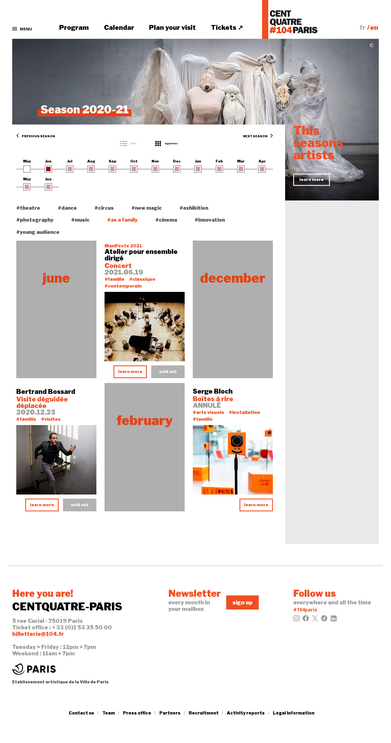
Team (108, 713)
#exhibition (193, 208)
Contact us (81, 713)
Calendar (119, 27)
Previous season (35, 136)
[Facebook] (305, 620)
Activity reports (246, 713)
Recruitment (204, 713)
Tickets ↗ (227, 27)
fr (362, 27)
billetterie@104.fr (38, 634)
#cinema (166, 220)
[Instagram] (296, 620)
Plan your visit (172, 27)
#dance (67, 208)
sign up (242, 602)
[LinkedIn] (333, 620)
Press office (137, 713)
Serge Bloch (213, 391)
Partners (170, 713)
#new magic (146, 208)
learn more (130, 371)
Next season (258, 136)
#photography (34, 220)
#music (80, 220)
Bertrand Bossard (45, 391)
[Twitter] (315, 620)
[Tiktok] (324, 620)
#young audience (37, 232)
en (374, 27)
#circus (104, 208)
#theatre (28, 208)
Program (74, 27)
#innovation (210, 220)
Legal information (293, 713)
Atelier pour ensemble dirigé (141, 255)
